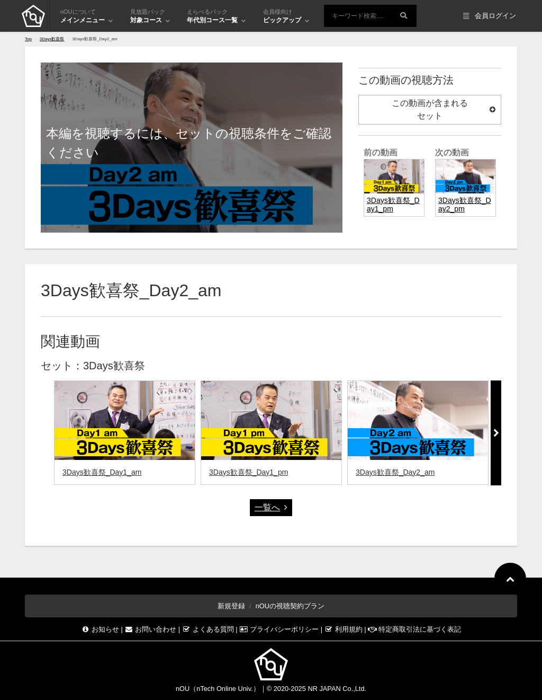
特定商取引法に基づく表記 (414, 629)
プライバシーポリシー (280, 629)
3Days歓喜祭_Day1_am (101, 472)
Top (28, 39)
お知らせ (101, 629)
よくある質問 (209, 629)
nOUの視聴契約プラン (290, 606)
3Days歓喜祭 (52, 39)
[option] (124, 432)
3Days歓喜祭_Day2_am (395, 472)
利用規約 (344, 629)
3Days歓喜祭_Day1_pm (248, 472)
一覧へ (271, 507)
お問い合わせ (151, 629)
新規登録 (231, 606)
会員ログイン (489, 16)
